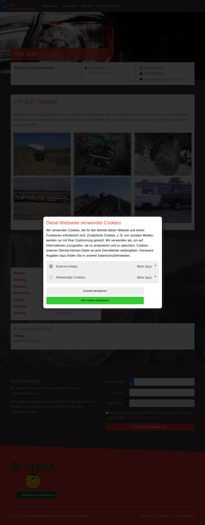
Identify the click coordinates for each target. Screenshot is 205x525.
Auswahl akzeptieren (71, 295)
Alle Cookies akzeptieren (133, 295)
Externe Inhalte (63, 271)
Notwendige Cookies (67, 282)
